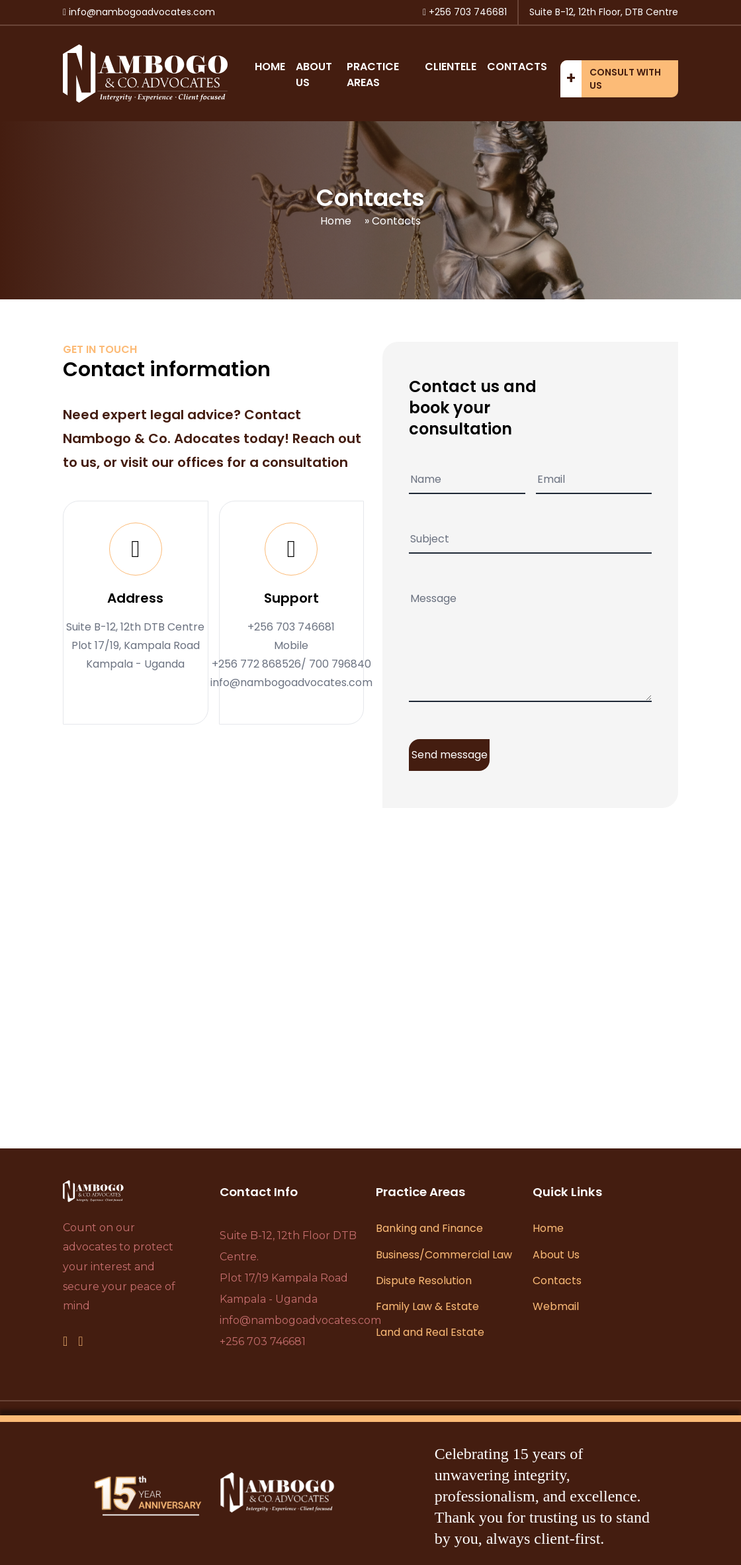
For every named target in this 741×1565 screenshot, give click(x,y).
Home (270, 66)
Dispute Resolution (424, 1280)
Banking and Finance (429, 1228)
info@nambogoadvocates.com (300, 1320)
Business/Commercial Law (444, 1254)
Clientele (450, 66)
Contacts (517, 66)
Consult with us (625, 79)
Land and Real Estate (430, 1332)
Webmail (556, 1306)
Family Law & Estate (427, 1306)
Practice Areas (373, 74)
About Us (556, 1254)
